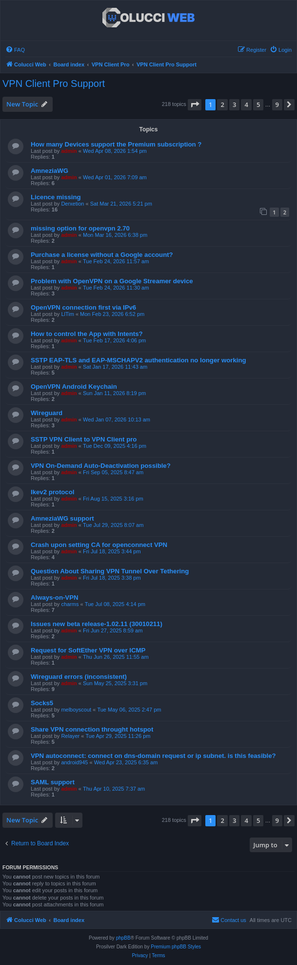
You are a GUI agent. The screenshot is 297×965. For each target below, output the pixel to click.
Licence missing (56, 197)
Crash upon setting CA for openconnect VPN (99, 544)
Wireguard (46, 413)
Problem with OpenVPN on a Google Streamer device (112, 281)
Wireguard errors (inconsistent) (79, 676)
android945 (74, 762)
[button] (194, 104)
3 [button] (234, 104)
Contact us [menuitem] (229, 919)
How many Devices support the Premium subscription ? (116, 144)
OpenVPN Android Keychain (74, 386)
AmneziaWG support (62, 518)
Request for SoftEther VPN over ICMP (88, 650)
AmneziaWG (49, 170)
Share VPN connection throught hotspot (92, 729)
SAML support (53, 782)
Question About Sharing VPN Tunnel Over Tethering (110, 571)
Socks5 (42, 703)
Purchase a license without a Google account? (102, 254)
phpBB (123, 938)
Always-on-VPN (54, 597)
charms (70, 604)
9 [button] (277, 104)
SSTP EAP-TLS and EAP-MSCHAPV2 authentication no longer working (138, 360)
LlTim (67, 314)
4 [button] (246, 104)
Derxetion (72, 204)
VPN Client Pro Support (53, 83)
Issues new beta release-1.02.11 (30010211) (96, 624)
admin (69, 151)
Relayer (70, 736)
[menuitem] (15, 50)
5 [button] (258, 104)
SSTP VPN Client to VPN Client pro (84, 439)
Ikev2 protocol (52, 492)
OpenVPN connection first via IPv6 (83, 307)
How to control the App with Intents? (87, 333)
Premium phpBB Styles (176, 946)
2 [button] (222, 104)
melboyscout (76, 710)
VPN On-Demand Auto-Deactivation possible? (101, 465)
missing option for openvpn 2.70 (80, 228)
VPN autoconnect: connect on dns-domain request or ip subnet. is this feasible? (153, 755)
